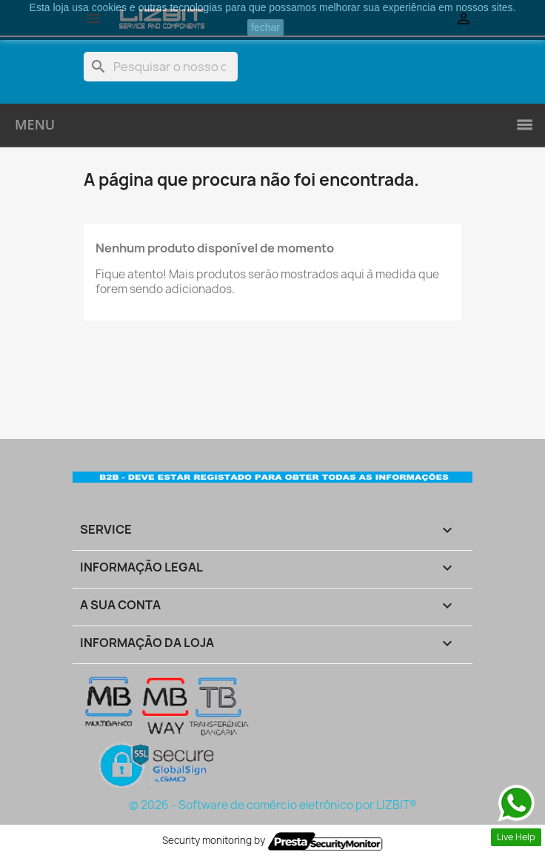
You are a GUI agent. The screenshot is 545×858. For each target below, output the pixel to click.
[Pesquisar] (161, 66)
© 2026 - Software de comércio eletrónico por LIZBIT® (273, 805)
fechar (265, 27)
